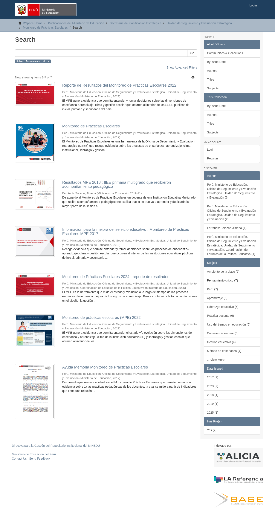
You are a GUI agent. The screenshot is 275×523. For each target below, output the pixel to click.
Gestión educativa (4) (221, 342)
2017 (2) (212, 377)
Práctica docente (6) (220, 315)
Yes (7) (212, 430)
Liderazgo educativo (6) (222, 307)
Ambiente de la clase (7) (223, 271)
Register (212, 158)
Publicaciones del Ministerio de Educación (76, 23)
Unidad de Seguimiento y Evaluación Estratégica (199, 23)
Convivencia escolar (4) (222, 333)
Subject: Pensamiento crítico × (32, 61)
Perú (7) (212, 289)
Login (210, 149)
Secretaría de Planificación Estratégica (135, 23)
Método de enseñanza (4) (224, 351)
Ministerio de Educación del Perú (34, 454)
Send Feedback (39, 458)
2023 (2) (212, 386)
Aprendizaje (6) (217, 298)
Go (192, 53)
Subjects (213, 88)
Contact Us (19, 458)
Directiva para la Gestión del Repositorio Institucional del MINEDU (56, 445)
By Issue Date (216, 62)
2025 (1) (212, 412)
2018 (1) (212, 395)
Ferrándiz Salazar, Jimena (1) (227, 228)
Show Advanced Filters (182, 67)
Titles (210, 79)
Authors (212, 70)
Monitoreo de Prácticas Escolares (45, 27)
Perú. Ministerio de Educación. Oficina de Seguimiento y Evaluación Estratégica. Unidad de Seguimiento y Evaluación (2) (231, 213)
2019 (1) (212, 403)
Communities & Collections (225, 53)
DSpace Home (33, 23)
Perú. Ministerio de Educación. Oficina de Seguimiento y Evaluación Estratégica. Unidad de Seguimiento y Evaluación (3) (231, 191)
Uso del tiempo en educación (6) (229, 324)
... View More (216, 359)
